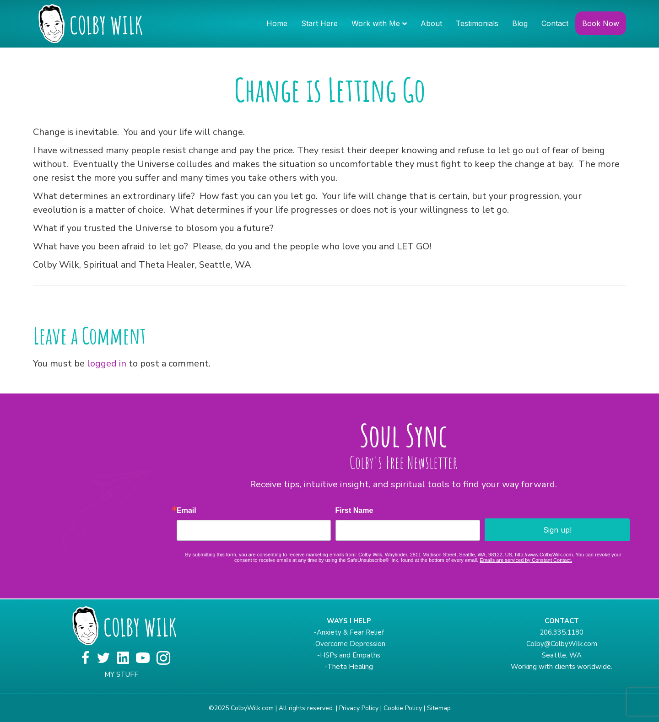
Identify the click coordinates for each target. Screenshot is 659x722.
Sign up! (557, 529)
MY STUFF (121, 674)
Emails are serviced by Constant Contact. (526, 560)
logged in (106, 363)
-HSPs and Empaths (348, 655)
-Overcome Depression (349, 643)
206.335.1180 (561, 632)
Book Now (600, 23)
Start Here (319, 23)
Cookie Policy (403, 708)
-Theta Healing (349, 666)
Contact (554, 23)
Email (186, 510)
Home (276, 23)
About (431, 23)
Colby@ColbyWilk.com (561, 643)
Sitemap (439, 708)
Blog (520, 23)
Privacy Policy (358, 708)
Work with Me (375, 23)
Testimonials (477, 23)
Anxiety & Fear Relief (350, 632)
